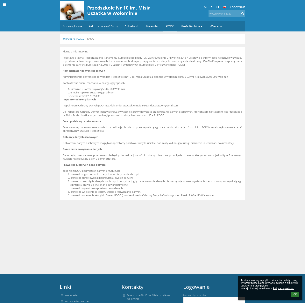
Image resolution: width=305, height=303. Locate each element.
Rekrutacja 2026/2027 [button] (103, 26)
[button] (225, 7)
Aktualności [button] (132, 26)
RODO (90, 39)
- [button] (211, 7)
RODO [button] (170, 26)
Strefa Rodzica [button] (192, 26)
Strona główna (73, 39)
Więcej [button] (216, 26)
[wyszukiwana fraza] (226, 13)
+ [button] (205, 7)
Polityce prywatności (283, 288)
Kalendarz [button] (153, 26)
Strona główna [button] (72, 26)
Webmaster (71, 295)
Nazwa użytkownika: (195, 295)
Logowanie (237, 7)
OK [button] (295, 294)
